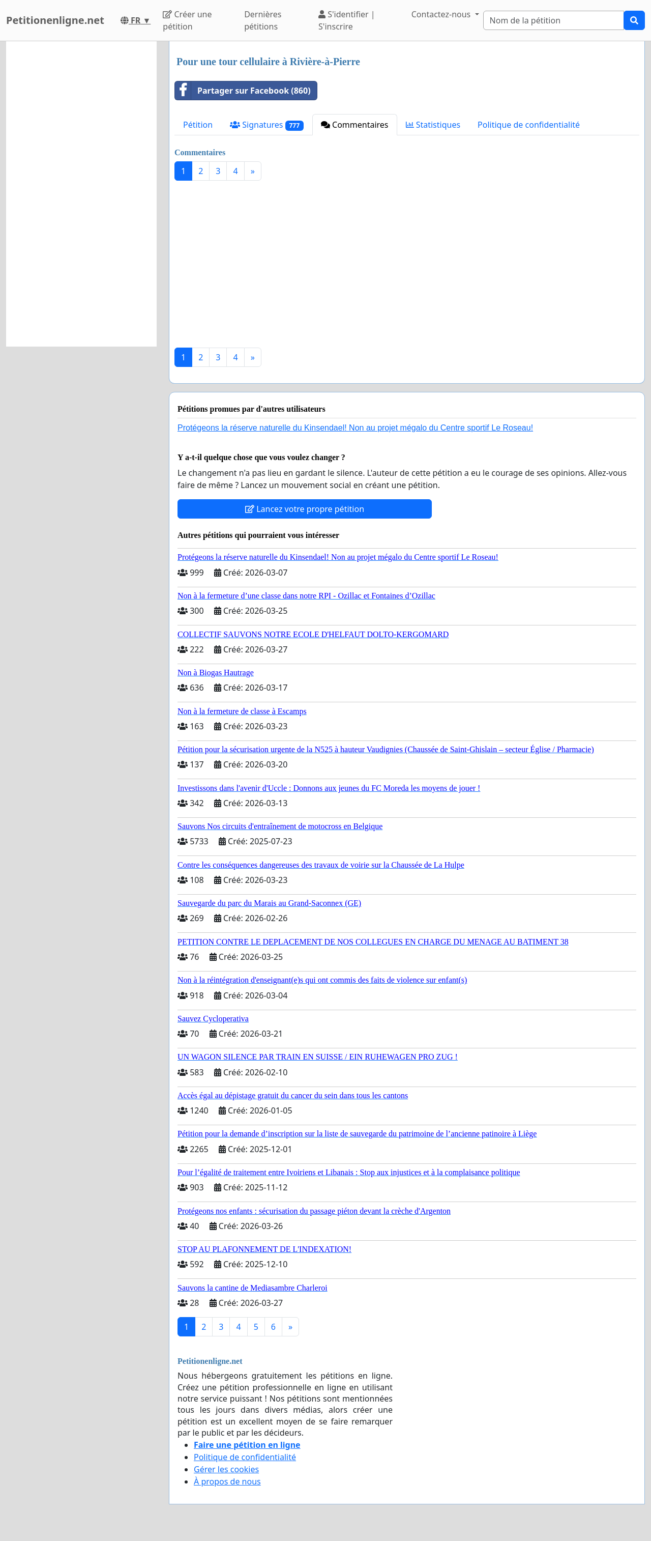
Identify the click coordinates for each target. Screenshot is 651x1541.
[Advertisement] (406, 268)
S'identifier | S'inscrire (346, 20)
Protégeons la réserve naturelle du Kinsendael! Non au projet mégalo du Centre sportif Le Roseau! (355, 427)
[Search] (553, 20)
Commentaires (355, 124)
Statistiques (433, 124)
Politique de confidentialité (529, 124)
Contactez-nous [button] (442, 14)
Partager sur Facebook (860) (243, 90)
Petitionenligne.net (55, 20)
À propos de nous (227, 1481)
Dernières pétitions (262, 20)
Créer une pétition (187, 20)
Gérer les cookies (226, 1469)
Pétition (198, 124)
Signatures (267, 125)
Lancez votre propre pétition (304, 509)
